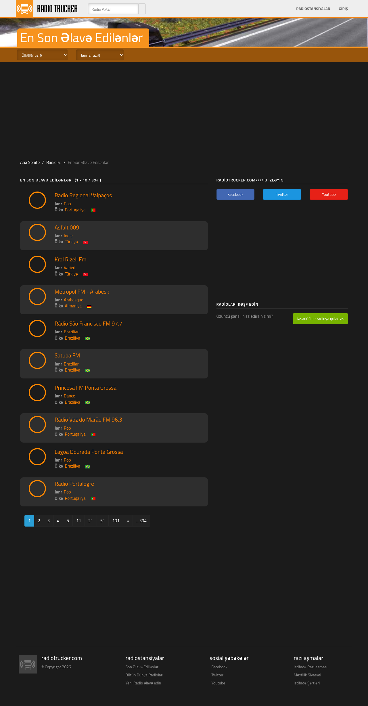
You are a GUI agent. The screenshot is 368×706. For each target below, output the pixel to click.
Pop (67, 203)
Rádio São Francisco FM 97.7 (88, 323)
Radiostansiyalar (313, 9)
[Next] (128, 520)
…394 (141, 520)
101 (115, 520)
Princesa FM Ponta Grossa (85, 387)
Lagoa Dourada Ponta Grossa (89, 451)
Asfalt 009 (67, 227)
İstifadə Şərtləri (307, 683)
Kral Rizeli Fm (71, 259)
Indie (68, 235)
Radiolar (53, 162)
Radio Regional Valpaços (83, 195)
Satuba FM (67, 355)
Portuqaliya (75, 209)
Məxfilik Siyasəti (307, 675)
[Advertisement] (184, 108)
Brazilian (71, 331)
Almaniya (73, 306)
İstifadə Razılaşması (311, 667)
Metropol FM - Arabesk (82, 291)
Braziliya (72, 338)
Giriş (343, 9)
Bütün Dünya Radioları (144, 675)
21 (90, 520)
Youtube (218, 683)
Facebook (219, 667)
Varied (69, 267)
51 (102, 520)
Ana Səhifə (30, 162)
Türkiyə (71, 241)
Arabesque (73, 299)
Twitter (217, 675)
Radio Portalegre (74, 483)
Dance (69, 396)
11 (78, 520)
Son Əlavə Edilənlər (142, 667)
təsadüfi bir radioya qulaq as (320, 318)
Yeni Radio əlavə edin (143, 683)
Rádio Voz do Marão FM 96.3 (88, 419)
